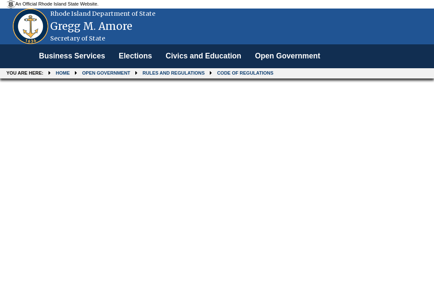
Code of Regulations (245, 72)
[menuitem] (72, 56)
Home (63, 72)
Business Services (72, 56)
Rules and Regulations (174, 72)
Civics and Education (203, 56)
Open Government (287, 56)
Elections (135, 56)
